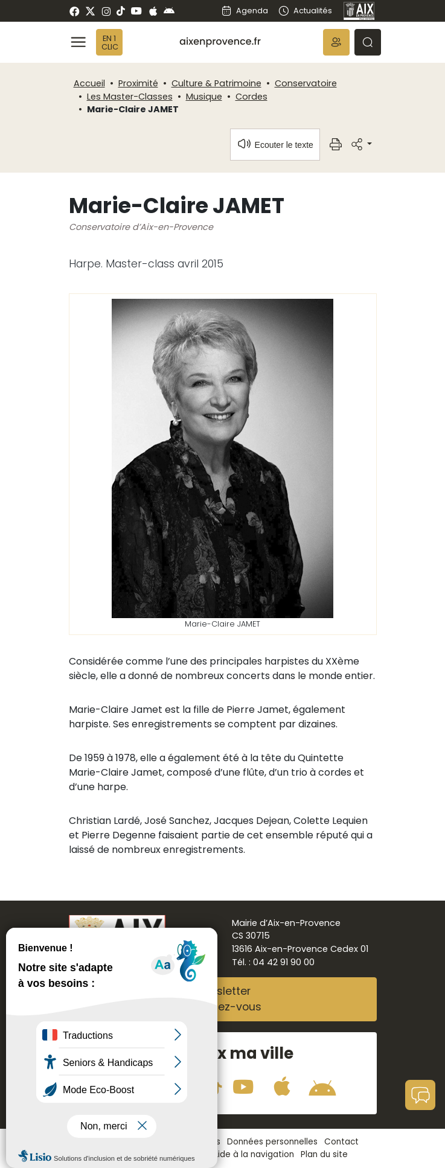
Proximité (138, 83)
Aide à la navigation (253, 1154)
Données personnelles (272, 1141)
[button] (336, 42)
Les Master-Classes (130, 97)
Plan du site (324, 1154)
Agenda (244, 10)
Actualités (304, 10)
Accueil (89, 83)
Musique (204, 97)
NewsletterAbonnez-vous (222, 999)
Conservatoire (306, 83)
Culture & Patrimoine (216, 83)
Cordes (251, 97)
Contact (341, 1141)
